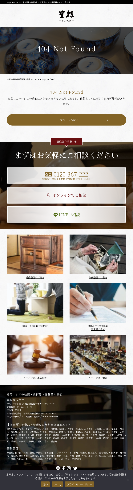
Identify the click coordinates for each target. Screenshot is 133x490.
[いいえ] (128, 480)
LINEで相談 (66, 214)
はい (45, 484)
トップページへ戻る (67, 120)
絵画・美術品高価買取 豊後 (18, 79)
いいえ (57, 484)
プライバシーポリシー (79, 484)
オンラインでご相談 (66, 195)
